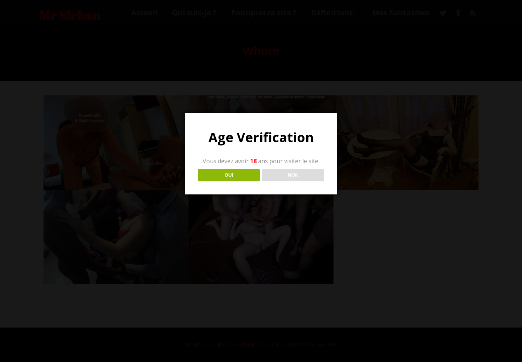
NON (293, 175)
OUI (228, 175)
